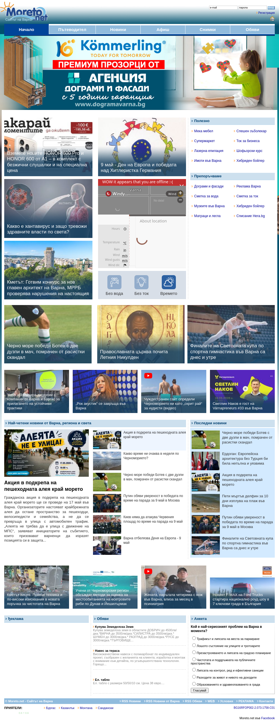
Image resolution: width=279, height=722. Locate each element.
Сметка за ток (246, 196)
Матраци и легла (206, 216)
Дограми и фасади (207, 186)
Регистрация (266, 12)
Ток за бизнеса (247, 141)
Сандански (104, 708)
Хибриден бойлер (249, 161)
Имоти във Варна (207, 161)
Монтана (85, 708)
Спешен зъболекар (250, 131)
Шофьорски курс (248, 151)
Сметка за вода (205, 196)
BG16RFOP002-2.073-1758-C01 (254, 707)
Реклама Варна (247, 186)
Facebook (268, 718)
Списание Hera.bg (249, 216)
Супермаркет (203, 141)
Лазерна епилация (207, 151)
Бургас (50, 708)
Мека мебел (202, 131)
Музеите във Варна (208, 206)
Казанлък (66, 708)
